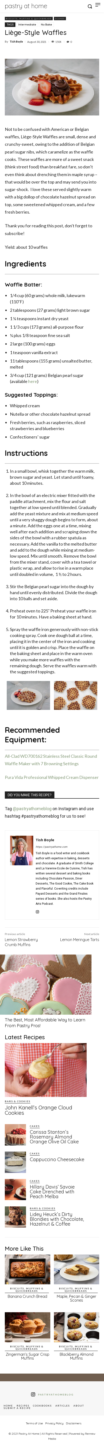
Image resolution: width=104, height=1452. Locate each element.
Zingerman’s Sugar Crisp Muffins (27, 1356)
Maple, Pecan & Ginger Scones (76, 1298)
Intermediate (27, 24)
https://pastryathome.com (51, 846)
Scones (60, 18)
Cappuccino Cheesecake (57, 1159)
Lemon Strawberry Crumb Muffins (21, 942)
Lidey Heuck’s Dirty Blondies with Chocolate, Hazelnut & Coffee (57, 1219)
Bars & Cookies (17, 1101)
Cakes (35, 1126)
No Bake (46, 24)
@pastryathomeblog (32, 808)
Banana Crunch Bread (27, 1296)
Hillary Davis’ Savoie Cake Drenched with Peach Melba (52, 1191)
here (32, 381)
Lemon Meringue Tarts (79, 939)
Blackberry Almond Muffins (76, 1356)
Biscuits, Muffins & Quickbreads (29, 18)
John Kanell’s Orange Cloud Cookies (38, 1110)
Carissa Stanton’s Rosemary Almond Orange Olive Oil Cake (54, 1137)
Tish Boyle (16, 41)
